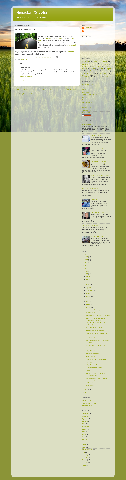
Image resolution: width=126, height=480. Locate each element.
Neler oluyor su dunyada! (94, 327)
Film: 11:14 (89, 382)
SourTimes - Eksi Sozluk (90, 225)
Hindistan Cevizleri (32, 12)
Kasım (88, 279)
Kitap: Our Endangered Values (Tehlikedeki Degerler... (96, 319)
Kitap (84, 66)
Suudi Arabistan (92, 71)
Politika (84, 69)
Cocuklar (95, 61)
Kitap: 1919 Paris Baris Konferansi (97, 351)
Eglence (104, 61)
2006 (86, 274)
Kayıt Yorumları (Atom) (27, 94)
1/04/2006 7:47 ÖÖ (26, 76)
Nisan (88, 299)
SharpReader (49, 38)
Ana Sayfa (46, 89)
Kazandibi (105, 64)
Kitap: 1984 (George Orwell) (100, 175)
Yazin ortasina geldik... (98, 236)
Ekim (88, 282)
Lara (93, 66)
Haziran (89, 293)
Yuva (106, 76)
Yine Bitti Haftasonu (92, 338)
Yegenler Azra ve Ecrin (89, 403)
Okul (107, 66)
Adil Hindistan (89, 28)
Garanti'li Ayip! (87, 124)
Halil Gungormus (87, 112)
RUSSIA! (89, 362)
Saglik (93, 69)
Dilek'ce (84, 97)
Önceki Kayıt (72, 89)
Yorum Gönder (22, 81)
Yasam (85, 76)
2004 (86, 392)
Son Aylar (94, 200)
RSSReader (60, 38)
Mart (88, 302)
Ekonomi (85, 64)
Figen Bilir (85, 92)
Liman (88, 370)
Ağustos (89, 288)
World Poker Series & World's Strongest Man (95, 374)
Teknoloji (24, 59)
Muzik (99, 66)
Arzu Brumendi (87, 102)
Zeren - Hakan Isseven (89, 95)
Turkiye (103, 74)
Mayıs (88, 296)
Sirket (100, 69)
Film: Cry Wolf (90, 356)
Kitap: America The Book (94, 365)
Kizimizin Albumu (87, 406)
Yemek (98, 76)
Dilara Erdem (86, 87)
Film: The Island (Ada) (93, 348)
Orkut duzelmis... (96, 135)
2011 (86, 260)
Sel (83, 105)
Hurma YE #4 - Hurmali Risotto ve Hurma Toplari (99, 162)
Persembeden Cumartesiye (95, 330)
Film (95, 64)
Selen (84, 89)
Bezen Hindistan (90, 31)
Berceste (85, 100)
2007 (86, 271)
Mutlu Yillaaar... (91, 385)
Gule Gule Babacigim (98, 212)
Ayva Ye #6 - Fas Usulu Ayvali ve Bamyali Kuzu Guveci (96, 334)
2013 (86, 254)
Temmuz (89, 290)
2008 (86, 268)
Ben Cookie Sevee (97, 148)
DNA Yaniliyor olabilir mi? (90, 188)
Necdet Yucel (86, 107)
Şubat (88, 304)
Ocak (88, 307)
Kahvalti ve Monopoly (93, 310)
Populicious (51, 43)
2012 (86, 257)
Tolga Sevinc (86, 110)
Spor (109, 69)
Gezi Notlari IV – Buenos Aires (96, 345)
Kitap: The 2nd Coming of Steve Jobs (98, 315)
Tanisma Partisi (91, 313)
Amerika (85, 61)
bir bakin (71, 52)
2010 (86, 262)
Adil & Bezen (86, 400)
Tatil (104, 71)
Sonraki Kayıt (21, 89)
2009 (86, 265)
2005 (86, 389)
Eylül (88, 285)
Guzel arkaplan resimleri (94, 368)
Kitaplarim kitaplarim (92, 353)
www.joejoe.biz (72, 45)
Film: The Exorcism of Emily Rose (97, 359)
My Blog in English (88, 84)
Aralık (88, 276)
